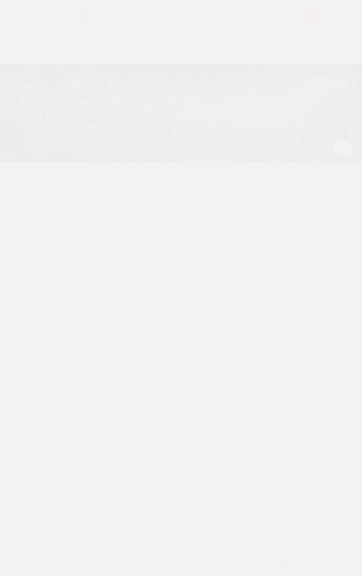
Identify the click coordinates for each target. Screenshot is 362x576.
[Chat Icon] (342, 152)
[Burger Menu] (338, 12)
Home (19, 204)
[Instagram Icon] (82, 560)
